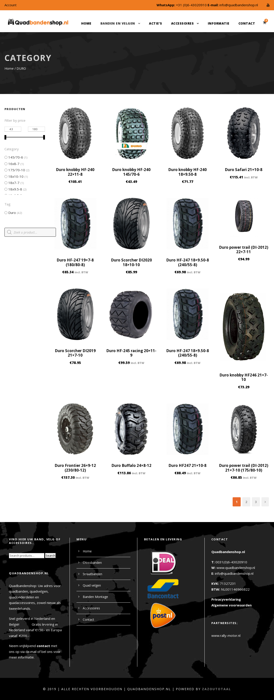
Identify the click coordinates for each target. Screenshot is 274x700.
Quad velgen (92, 585)
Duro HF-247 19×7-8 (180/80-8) (75, 262)
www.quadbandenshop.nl (236, 567)
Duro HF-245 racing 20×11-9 (131, 353)
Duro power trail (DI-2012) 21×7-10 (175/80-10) (243, 467)
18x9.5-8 (15, 189)
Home (86, 23)
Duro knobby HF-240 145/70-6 (131, 172)
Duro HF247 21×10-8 (187, 465)
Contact (246, 23)
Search (50, 556)
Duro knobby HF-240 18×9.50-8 (187, 172)
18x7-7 (13, 182)
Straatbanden (92, 574)
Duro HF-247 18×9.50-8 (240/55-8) (187, 262)
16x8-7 (13, 163)
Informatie (218, 23)
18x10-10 (15, 176)
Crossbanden (92, 562)
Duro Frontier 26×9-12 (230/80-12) (75, 467)
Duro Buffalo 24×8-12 (131, 465)
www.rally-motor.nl (225, 635)
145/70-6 (15, 157)
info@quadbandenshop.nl (238, 5)
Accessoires (182, 23)
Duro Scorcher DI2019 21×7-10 (75, 353)
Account (10, 5)
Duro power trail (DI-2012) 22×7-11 (243, 249)
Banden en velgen (117, 23)
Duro (12, 212)
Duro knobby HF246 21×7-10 (243, 377)
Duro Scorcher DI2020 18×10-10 (131, 262)
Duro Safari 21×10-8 (243, 169)
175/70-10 (16, 170)
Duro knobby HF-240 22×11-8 (75, 172)
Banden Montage (95, 597)
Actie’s (155, 23)
